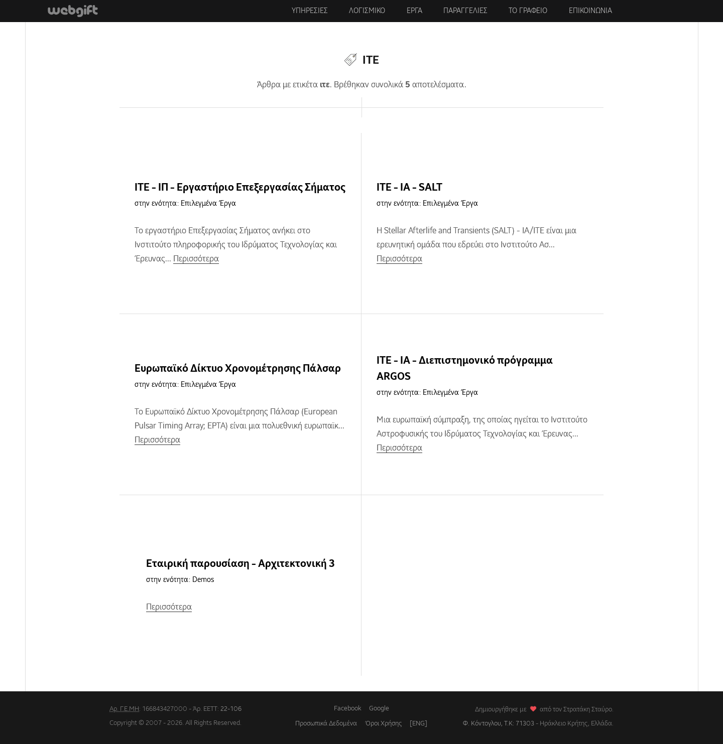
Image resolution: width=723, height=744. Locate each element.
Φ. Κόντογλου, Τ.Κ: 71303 (498, 723)
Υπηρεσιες (310, 11)
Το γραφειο (528, 11)
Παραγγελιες (465, 11)
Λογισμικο (367, 11)
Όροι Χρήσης (383, 723)
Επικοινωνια (590, 11)
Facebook (347, 708)
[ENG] (418, 723)
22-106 (231, 709)
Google (379, 708)
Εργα (414, 11)
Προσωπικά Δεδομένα (326, 723)
